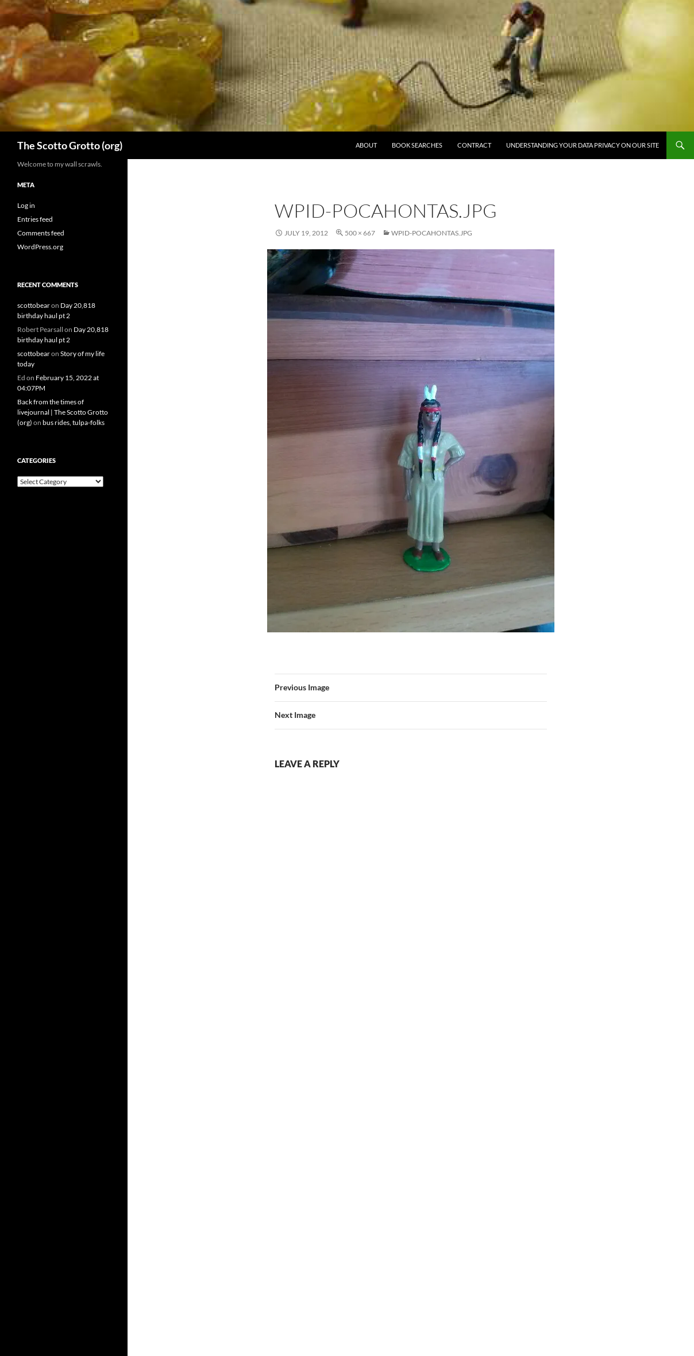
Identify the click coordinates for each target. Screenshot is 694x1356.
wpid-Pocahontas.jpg (431, 233)
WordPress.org (40, 246)
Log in (26, 205)
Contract (474, 145)
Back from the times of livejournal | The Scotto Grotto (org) (62, 412)
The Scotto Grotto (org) (69, 145)
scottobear (33, 305)
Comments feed (40, 233)
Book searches (417, 145)
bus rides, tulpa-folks (74, 422)
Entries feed (35, 219)
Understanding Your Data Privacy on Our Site (582, 145)
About (366, 145)
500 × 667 (360, 233)
